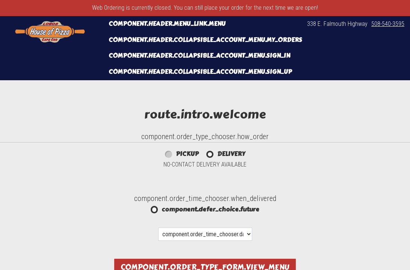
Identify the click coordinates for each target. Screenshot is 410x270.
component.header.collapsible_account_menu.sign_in (199, 55)
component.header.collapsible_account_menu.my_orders (205, 40)
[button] (50, 32)
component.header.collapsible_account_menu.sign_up (200, 71)
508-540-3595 (387, 23)
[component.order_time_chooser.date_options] (205, 234)
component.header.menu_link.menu (167, 23)
